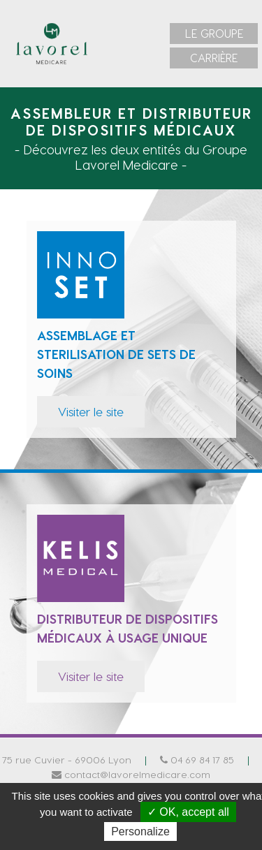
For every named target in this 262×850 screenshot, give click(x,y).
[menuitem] (214, 33)
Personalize (140, 831)
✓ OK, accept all (188, 812)
